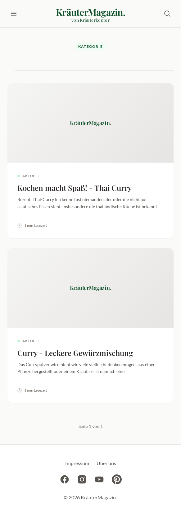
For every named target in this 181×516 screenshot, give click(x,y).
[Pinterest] (117, 480)
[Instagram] (82, 480)
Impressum (77, 463)
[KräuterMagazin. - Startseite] (90, 14)
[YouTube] (99, 480)
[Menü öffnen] (13, 13)
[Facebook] (65, 480)
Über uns (106, 463)
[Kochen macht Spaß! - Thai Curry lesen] (90, 160)
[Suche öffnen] (167, 13)
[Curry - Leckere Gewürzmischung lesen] (90, 325)
